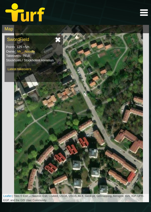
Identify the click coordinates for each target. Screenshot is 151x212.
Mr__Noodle (26, 51)
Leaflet (7, 195)
